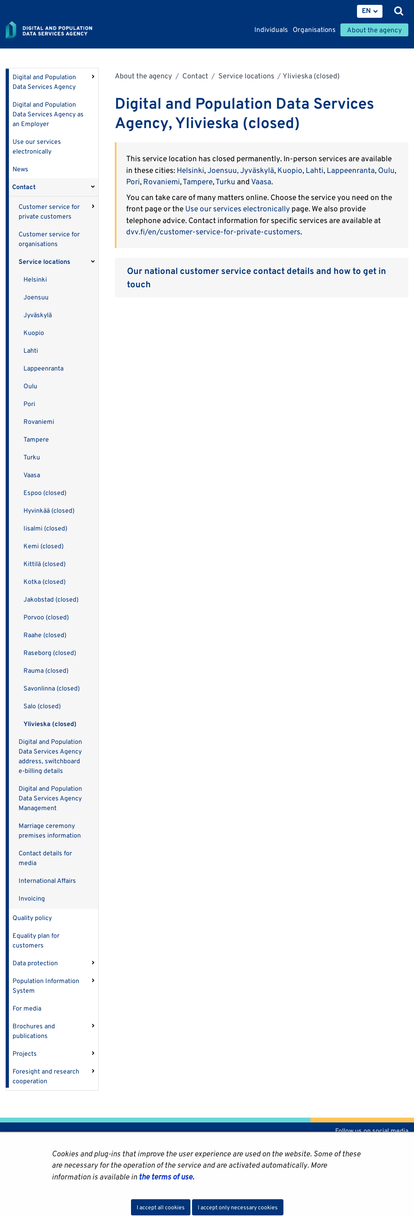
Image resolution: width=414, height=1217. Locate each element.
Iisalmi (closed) (45, 528)
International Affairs (47, 880)
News (20, 169)
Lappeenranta (43, 368)
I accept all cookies (161, 1207)
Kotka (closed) (44, 581)
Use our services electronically (37, 146)
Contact (24, 187)
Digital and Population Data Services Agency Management (50, 798)
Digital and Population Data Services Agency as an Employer (48, 114)
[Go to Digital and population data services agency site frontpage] (67, 30)
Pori (29, 404)
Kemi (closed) (43, 546)
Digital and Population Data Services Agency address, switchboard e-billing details (50, 756)
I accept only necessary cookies (238, 1207)
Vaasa (31, 475)
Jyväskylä (37, 315)
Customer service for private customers (49, 211)
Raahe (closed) (44, 635)
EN (366, 10)
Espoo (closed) (44, 492)
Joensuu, (223, 170)
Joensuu (36, 297)
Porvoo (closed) (46, 617)
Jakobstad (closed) (50, 599)
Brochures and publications (34, 1031)
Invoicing (32, 898)
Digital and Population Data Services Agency (44, 82)
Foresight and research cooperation (46, 1076)
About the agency (143, 75)
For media (27, 1008)
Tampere (36, 439)
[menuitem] (369, 11)
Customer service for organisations (49, 239)
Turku (31, 457)
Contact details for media (45, 858)
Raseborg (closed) (49, 653)
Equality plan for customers (36, 940)
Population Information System (46, 986)
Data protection (35, 963)
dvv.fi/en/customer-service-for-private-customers (213, 231)
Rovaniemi (38, 421)
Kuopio (33, 332)
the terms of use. (165, 1176)
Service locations (44, 261)
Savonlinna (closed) (51, 688)
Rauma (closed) (45, 670)
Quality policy (32, 918)
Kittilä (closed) (44, 564)
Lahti (30, 350)
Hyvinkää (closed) (48, 510)
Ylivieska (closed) (49, 724)
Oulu (30, 386)
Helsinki (35, 279)
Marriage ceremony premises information (50, 830)
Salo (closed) (42, 706)
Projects (25, 1053)
